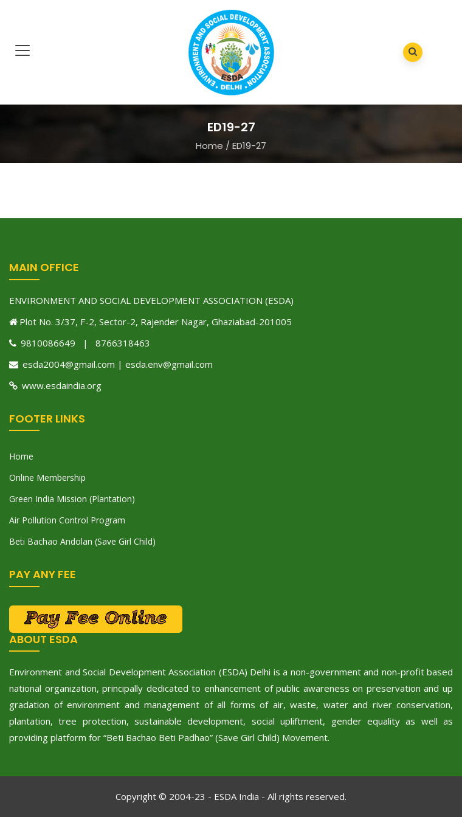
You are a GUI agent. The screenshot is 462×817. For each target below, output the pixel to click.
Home (209, 145)
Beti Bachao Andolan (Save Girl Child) (82, 541)
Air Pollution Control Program (67, 520)
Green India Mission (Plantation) (72, 499)
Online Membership (47, 477)
